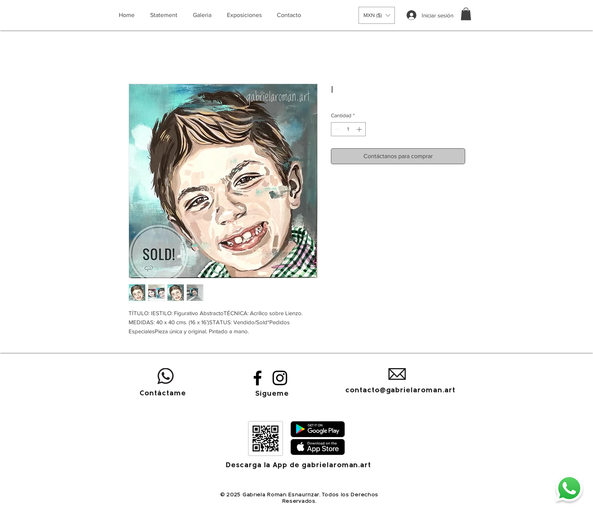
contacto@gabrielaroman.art (400, 390)
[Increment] (360, 129)
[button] (377, 15)
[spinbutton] (348, 129)
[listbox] (377, 15)
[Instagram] (280, 378)
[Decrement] (337, 129)
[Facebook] (257, 378)
